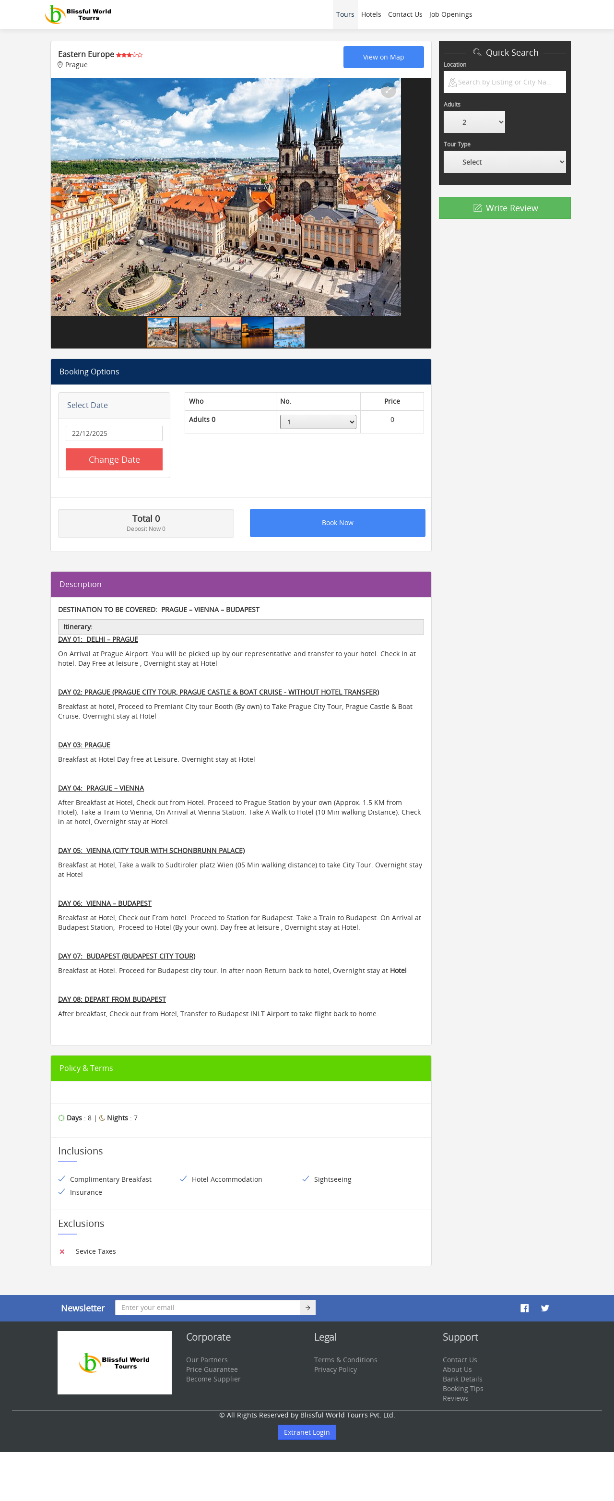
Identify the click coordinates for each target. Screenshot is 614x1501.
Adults (452, 104)
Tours (345, 14)
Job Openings (450, 14)
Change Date (114, 459)
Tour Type (457, 144)
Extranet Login (307, 1432)
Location (455, 64)
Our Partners (207, 1359)
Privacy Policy (335, 1369)
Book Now (338, 522)
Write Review (505, 208)
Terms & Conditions (346, 1359)
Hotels (371, 14)
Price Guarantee (212, 1369)
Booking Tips (463, 1388)
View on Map (383, 56)
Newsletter (83, 1308)
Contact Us (405, 14)
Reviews (456, 1398)
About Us (457, 1369)
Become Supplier (213, 1378)
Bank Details (463, 1378)
